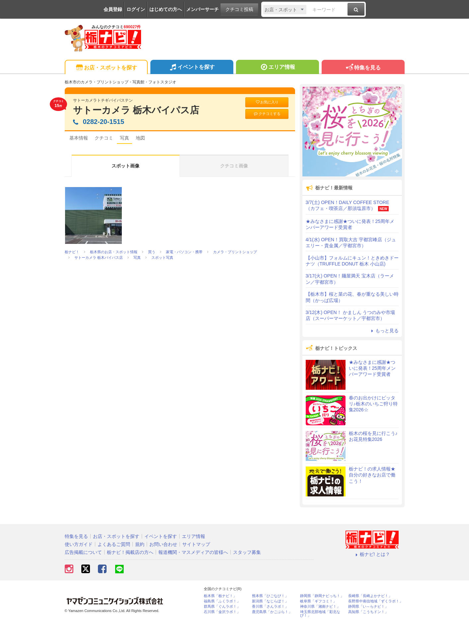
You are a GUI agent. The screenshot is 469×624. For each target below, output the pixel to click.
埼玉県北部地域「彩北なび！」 (320, 613)
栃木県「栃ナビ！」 (220, 596)
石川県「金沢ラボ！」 (222, 612)
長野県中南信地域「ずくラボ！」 (375, 601)
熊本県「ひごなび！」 (270, 596)
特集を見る (363, 67)
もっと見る (384, 330)
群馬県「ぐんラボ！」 (222, 606)
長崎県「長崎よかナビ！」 (370, 596)
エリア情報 (277, 67)
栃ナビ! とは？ (372, 554)
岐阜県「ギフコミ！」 (318, 601)
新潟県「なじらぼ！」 (270, 601)
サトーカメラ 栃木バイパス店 (136, 110)
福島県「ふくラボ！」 (222, 601)
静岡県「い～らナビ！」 (368, 606)
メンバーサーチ (202, 9)
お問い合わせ (163, 544)
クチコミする (266, 114)
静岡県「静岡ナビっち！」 (322, 596)
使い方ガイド (79, 544)
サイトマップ (196, 544)
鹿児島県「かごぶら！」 (272, 612)
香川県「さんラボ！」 (270, 606)
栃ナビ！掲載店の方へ (130, 552)
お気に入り (267, 102)
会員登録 (113, 9)
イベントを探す (192, 67)
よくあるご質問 (114, 544)
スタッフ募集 (247, 552)
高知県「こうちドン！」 (368, 612)
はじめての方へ (165, 9)
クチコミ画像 (234, 165)
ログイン (135, 9)
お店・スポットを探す (106, 67)
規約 (139, 544)
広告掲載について (83, 552)
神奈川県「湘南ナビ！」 (320, 606)
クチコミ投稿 (239, 9)
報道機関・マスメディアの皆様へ (193, 552)
